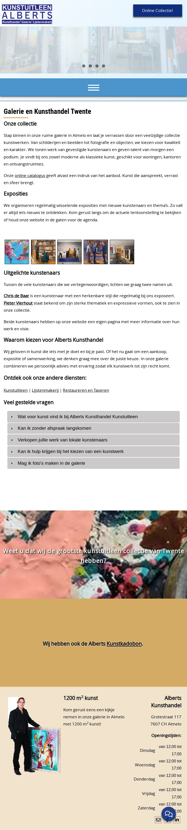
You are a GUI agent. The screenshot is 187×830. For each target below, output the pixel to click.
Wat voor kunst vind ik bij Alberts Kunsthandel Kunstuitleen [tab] (74, 416)
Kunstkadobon (124, 643)
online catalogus (30, 175)
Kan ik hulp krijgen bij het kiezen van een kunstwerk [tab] (66, 451)
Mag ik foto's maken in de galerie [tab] (47, 463)
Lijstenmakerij (45, 390)
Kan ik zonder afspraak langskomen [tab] (50, 428)
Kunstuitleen (16, 390)
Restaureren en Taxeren (86, 390)
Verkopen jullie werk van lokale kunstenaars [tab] (58, 439)
